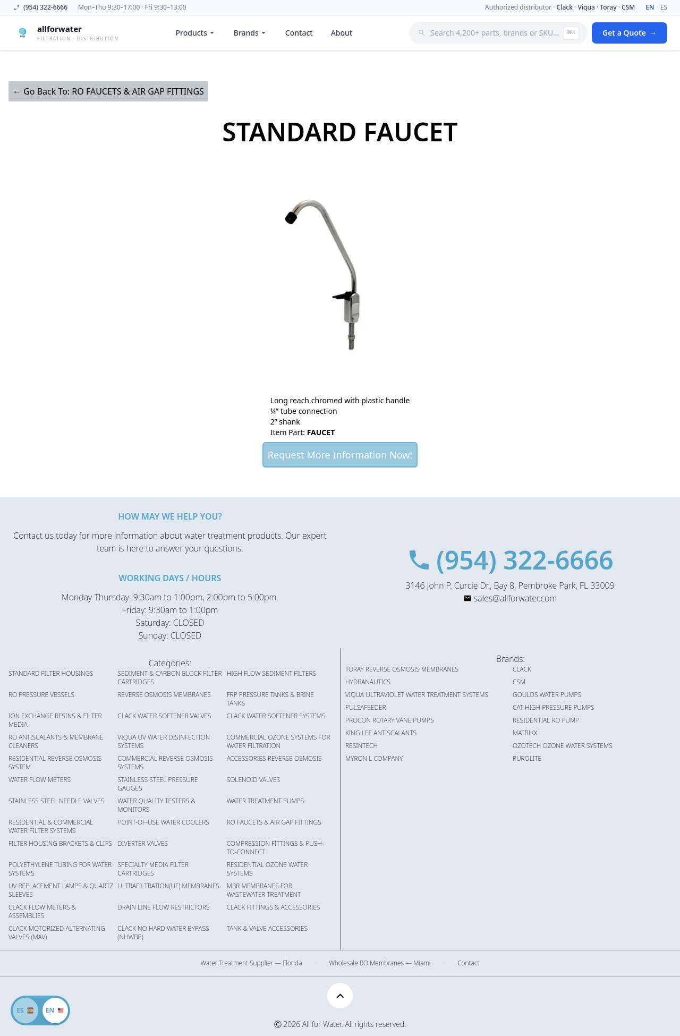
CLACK (522, 669)
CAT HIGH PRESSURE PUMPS (553, 707)
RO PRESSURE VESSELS (41, 695)
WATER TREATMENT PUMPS (265, 801)
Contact (299, 33)
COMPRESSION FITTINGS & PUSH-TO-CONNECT (275, 847)
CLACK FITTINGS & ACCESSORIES (273, 907)
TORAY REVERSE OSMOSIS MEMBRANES (401, 669)
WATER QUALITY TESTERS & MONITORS (156, 805)
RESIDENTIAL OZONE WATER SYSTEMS (267, 869)
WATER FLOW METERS (39, 780)
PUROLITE (527, 758)
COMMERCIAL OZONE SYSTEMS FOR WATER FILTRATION (278, 741)
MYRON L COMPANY (374, 758)
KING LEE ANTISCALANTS (380, 733)
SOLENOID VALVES (253, 780)
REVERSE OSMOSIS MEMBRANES (163, 695)
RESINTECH (361, 746)
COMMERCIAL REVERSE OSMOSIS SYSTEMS (165, 762)
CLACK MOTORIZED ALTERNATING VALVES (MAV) (56, 932)
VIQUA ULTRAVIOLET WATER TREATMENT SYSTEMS (416, 695)
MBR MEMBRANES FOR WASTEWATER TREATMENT (264, 890)
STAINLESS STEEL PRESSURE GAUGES (157, 784)
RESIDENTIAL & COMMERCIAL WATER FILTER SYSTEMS (50, 826)
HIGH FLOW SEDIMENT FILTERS (271, 673)
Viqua (585, 7)
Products (196, 33)
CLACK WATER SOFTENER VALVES (164, 716)
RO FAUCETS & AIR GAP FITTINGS (274, 822)
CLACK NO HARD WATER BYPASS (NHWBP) (163, 932)
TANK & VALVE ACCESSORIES (267, 928)
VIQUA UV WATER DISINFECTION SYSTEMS (163, 741)
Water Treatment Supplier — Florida (251, 963)
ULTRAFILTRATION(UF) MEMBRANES (168, 886)
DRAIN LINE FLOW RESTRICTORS (163, 907)
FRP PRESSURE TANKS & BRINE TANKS (270, 699)
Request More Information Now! (340, 454)
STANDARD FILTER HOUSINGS (51, 673)
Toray (608, 7)
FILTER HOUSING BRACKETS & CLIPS (60, 843)
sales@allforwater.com (515, 598)
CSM (628, 7)
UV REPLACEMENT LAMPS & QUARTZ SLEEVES (60, 890)
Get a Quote (629, 33)
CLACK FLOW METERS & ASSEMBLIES (42, 911)
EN (649, 7)
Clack (565, 7)
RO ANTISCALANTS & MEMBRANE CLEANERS (56, 741)
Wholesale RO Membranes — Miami (379, 963)
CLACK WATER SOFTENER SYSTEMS (276, 716)
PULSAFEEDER (365, 707)
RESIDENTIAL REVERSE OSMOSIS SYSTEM (54, 762)
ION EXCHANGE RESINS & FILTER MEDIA (55, 720)
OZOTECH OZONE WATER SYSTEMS (563, 746)
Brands (250, 33)
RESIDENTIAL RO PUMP (546, 720)
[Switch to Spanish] (40, 1010)
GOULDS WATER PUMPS (547, 695)
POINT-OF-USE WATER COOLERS (163, 822)
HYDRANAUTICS (367, 682)
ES (663, 7)
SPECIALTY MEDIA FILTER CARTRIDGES (153, 869)
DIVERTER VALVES (142, 843)
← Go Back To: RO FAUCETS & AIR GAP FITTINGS (108, 91)
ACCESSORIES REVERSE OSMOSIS (274, 758)
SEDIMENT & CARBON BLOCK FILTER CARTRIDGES (169, 677)
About (342, 33)
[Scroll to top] (340, 995)
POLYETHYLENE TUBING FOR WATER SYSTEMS (60, 869)
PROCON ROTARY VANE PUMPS (389, 720)
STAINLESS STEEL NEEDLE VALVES (56, 801)
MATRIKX (525, 733)
